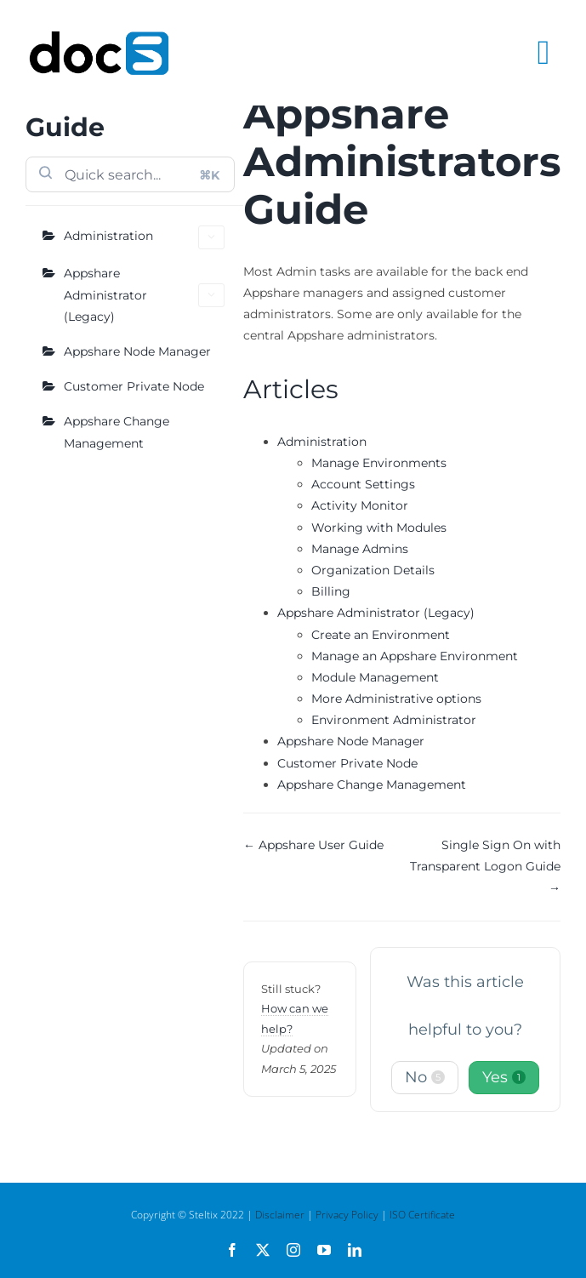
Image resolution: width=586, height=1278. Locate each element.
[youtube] (324, 1250)
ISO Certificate (422, 1214)
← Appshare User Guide (313, 845)
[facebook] (232, 1250)
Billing (330, 591)
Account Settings (363, 484)
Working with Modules (379, 527)
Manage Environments (379, 463)
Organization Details (373, 570)
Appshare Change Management (116, 432)
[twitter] (263, 1250)
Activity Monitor (359, 505)
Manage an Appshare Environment (414, 656)
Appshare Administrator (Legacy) (144, 294)
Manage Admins (359, 548)
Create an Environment (380, 634)
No (425, 1077)
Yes (504, 1077)
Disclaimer (279, 1214)
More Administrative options (396, 698)
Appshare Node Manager (137, 351)
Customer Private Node (134, 386)
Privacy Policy (347, 1214)
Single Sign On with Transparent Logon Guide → (485, 866)
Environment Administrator (393, 719)
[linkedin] (354, 1250)
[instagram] (293, 1250)
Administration (144, 237)
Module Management (375, 677)
